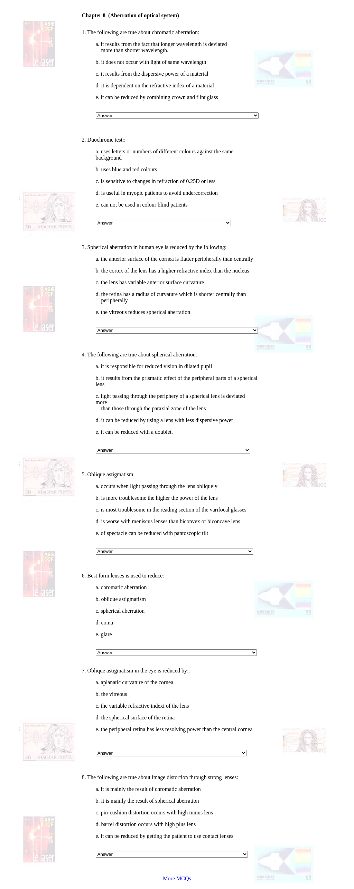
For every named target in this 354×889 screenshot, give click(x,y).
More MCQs (177, 878)
